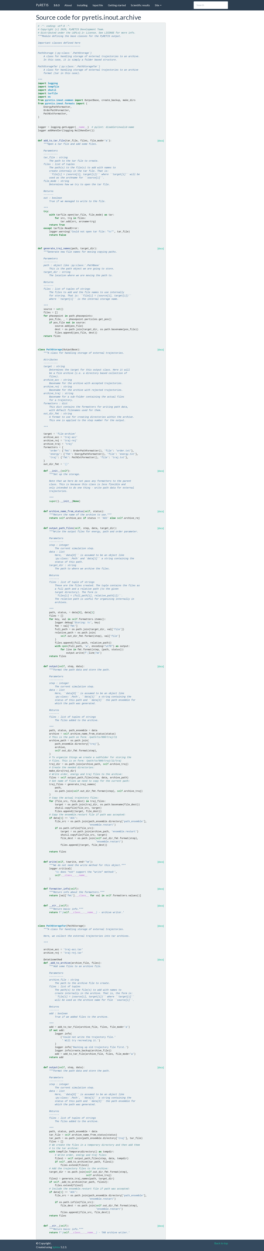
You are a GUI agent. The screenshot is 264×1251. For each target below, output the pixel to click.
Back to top (221, 1243)
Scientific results (140, 5)
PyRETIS (42, 5)
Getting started (117, 5)
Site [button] (158, 5)
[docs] (161, 140)
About (68, 5)
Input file (98, 5)
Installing (82, 5)
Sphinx (56, 1247)
